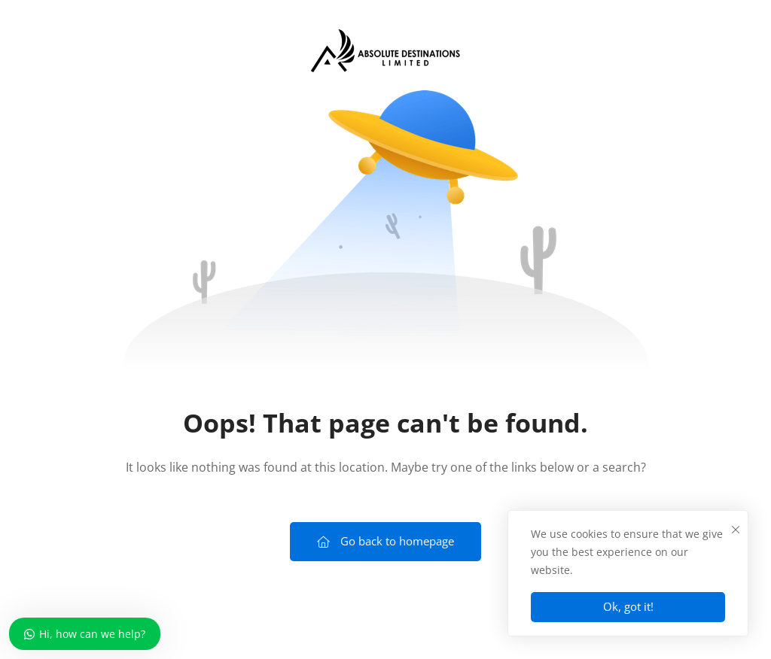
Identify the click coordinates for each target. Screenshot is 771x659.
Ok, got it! (628, 606)
